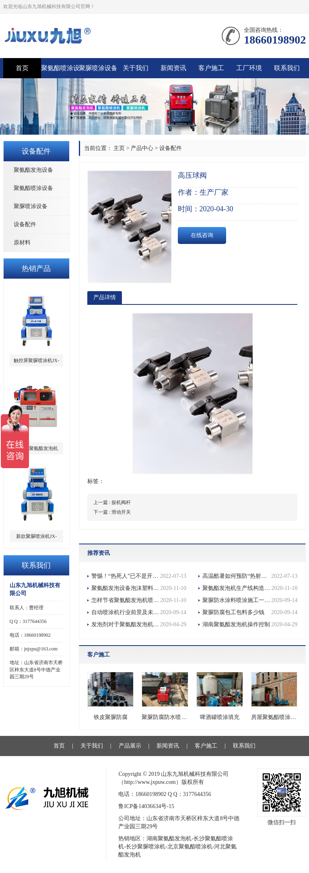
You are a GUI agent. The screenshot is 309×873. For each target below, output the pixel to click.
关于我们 (135, 68)
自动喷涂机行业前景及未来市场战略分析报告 (138, 612)
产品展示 (130, 746)
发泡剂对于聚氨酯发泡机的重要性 (138, 625)
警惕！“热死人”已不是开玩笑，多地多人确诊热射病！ (138, 576)
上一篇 (112, 502)
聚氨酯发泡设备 (33, 170)
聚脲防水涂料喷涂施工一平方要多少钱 (249, 600)
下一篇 (112, 512)
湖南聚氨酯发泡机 (169, 838)
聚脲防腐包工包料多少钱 (249, 612)
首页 (22, 68)
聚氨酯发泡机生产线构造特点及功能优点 (249, 588)
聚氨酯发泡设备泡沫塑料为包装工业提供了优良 (138, 588)
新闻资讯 (173, 68)
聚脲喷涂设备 (98, 68)
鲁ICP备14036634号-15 (146, 806)
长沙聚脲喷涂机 (145, 847)
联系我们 (287, 68)
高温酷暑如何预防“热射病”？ (249, 576)
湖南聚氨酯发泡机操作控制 (249, 625)
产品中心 (142, 148)
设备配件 (25, 224)
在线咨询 (202, 235)
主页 (119, 148)
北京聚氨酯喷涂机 (189, 847)
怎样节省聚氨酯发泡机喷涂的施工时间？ (138, 600)
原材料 (22, 243)
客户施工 (211, 68)
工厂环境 (249, 68)
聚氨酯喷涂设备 (60, 68)
